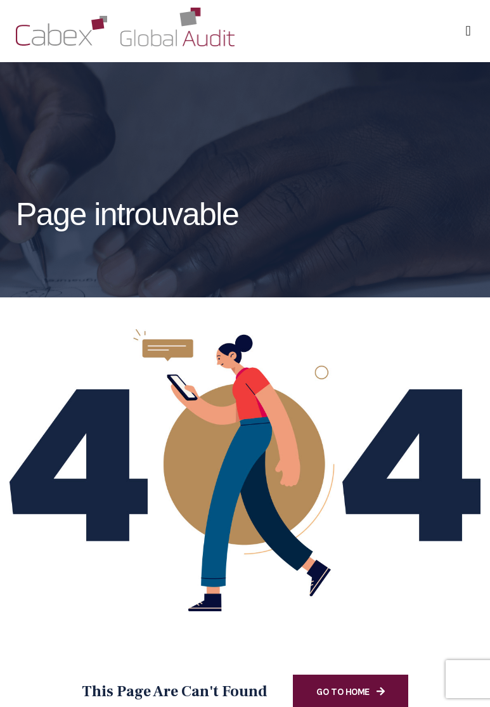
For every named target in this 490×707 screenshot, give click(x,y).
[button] (468, 30)
